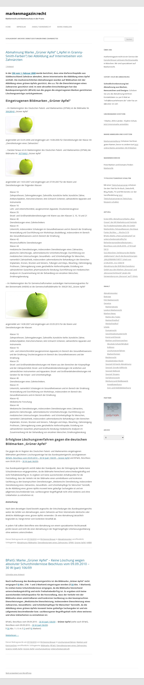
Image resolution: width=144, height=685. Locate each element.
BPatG (53, 645)
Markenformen (113, 354)
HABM (89, 542)
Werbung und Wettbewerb (116, 381)
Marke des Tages (112, 317)
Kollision (110, 347)
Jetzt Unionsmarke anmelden (116, 124)
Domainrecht (110, 330)
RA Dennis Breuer (48, 539)
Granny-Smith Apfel (14, 649)
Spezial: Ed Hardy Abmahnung (118, 364)
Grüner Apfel (80, 542)
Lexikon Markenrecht (113, 310)
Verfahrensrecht (112, 377)
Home (8, 27)
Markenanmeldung (112, 141)
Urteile (106, 327)
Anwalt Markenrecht (41, 27)
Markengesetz (111, 306)
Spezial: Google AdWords (116, 367)
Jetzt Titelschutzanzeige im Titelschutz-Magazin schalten (118, 198)
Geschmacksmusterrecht (116, 333)
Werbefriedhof (111, 323)
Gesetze (107, 303)
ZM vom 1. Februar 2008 (24, 73)
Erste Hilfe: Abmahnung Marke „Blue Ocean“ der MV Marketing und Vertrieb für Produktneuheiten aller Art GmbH (120, 222)
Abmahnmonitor (65, 539)
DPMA (71, 542)
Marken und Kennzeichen (116, 340)
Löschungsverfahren (67, 642)
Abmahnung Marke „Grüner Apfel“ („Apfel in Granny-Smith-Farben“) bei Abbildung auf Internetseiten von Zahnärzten (44, 56)
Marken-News (110, 313)
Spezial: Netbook (112, 371)
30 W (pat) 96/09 (30, 461)
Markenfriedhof (112, 320)
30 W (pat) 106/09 (47, 621)
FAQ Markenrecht (111, 300)
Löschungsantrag (42, 649)
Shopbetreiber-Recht (114, 360)
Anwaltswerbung (114, 384)
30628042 (10, 111)
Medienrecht (110, 357)
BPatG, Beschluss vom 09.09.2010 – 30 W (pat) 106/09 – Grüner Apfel (38, 458)
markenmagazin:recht (26, 13)
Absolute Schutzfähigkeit (117, 344)
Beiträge (107, 296)
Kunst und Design (113, 337)
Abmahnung (22, 542)
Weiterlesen (12, 635)
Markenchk (108, 168)
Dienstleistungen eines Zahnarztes (53, 542)
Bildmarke (32, 542)
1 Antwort (10, 66)
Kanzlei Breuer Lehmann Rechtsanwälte (121, 60)
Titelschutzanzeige (120, 185)
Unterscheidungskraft (60, 649)
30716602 (23, 153)
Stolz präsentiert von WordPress (18, 673)
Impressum (21, 27)
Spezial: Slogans (112, 374)
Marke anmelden (64, 27)
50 (72, 584)
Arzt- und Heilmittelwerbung (119, 388)
